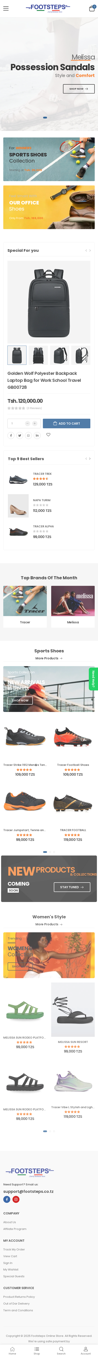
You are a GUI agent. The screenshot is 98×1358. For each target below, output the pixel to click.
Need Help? (93, 678)
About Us (9, 1222)
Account (86, 1351)
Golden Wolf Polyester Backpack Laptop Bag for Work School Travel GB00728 (44, 380)
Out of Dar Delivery (16, 1303)
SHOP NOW (77, 88)
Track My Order (14, 1249)
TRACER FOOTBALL (73, 830)
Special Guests (13, 1276)
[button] (45, 117)
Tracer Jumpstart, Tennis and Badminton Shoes (37, 830)
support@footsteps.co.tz (28, 1191)
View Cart (10, 1256)
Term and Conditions (18, 1310)
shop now (20, 700)
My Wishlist (10, 1269)
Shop (37, 1351)
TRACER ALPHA (43, 526)
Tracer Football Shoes (73, 765)
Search (61, 1351)
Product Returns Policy (19, 1297)
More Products (48, 658)
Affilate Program (14, 1229)
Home (12, 1351)
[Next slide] (89, 458)
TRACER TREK (42, 474)
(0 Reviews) (34, 408)
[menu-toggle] (6, 8)
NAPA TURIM (42, 500)
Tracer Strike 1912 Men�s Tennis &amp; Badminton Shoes (44, 765)
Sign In (7, 1263)
